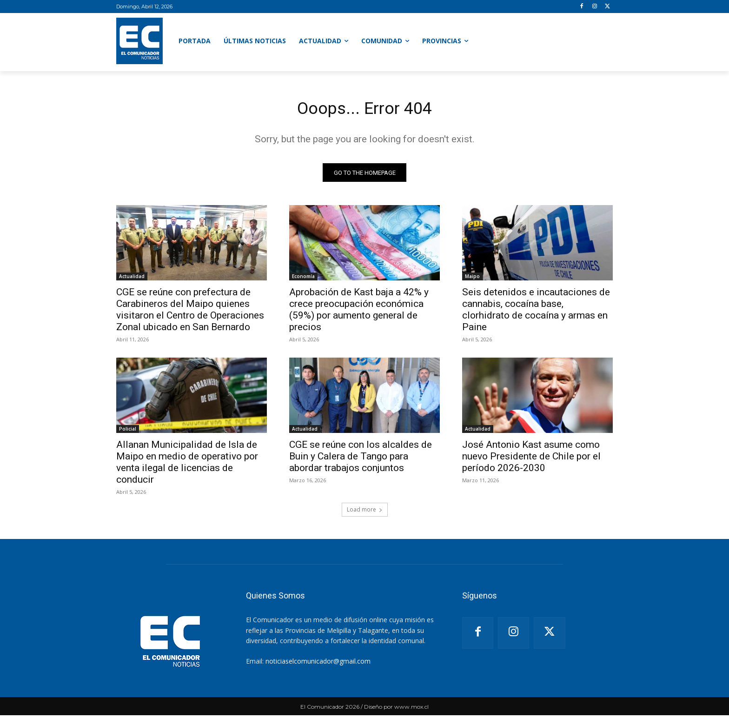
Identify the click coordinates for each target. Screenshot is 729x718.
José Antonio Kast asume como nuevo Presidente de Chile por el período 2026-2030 (531, 459)
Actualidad (132, 279)
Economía (303, 279)
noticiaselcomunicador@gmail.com (318, 663)
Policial (127, 431)
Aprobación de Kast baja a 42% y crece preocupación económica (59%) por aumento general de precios (359, 312)
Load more (365, 512)
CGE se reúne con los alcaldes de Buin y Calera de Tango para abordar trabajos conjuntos (360, 459)
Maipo (472, 279)
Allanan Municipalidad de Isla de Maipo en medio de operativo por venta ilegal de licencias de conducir (187, 465)
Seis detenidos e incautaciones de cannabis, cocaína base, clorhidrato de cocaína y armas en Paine (536, 312)
